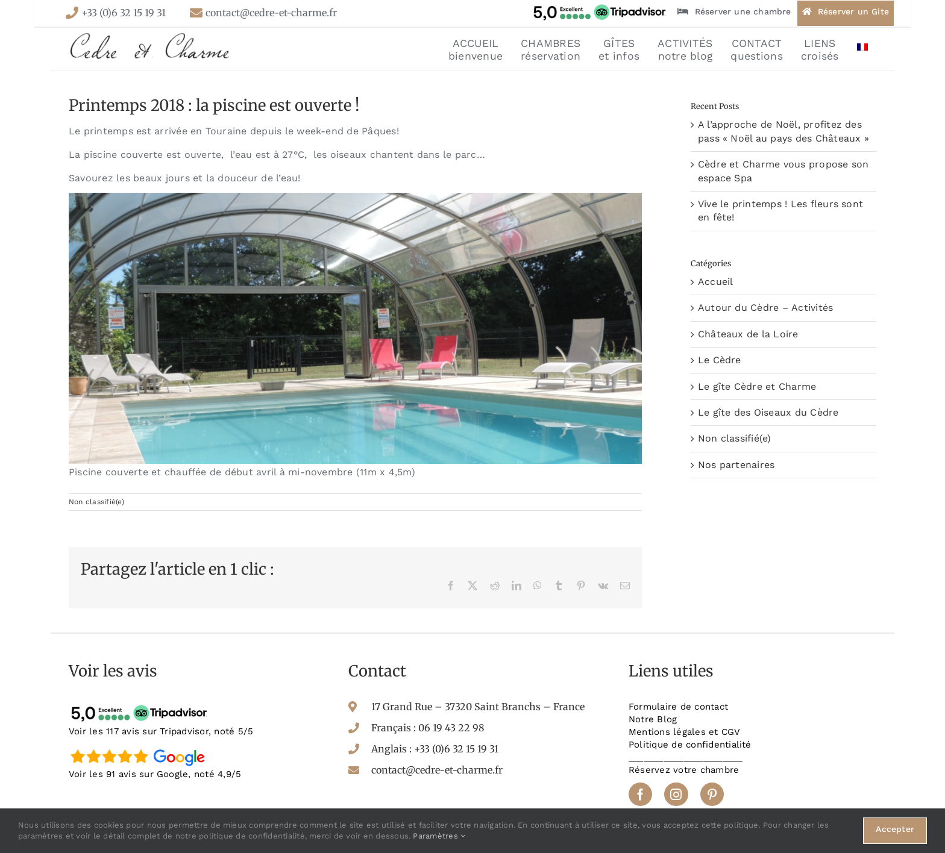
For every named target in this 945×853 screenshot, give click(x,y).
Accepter (895, 829)
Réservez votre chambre (684, 769)
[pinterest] (712, 794)
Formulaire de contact (678, 706)
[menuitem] (862, 48)
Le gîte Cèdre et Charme (757, 386)
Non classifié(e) (96, 502)
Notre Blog (653, 719)
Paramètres (439, 835)
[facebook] (640, 794)
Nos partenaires (736, 464)
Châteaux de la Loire (748, 334)
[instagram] (676, 794)
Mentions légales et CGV (685, 731)
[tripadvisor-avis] (141, 705)
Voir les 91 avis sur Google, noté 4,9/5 (155, 774)
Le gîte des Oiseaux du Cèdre (768, 412)
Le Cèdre (719, 360)
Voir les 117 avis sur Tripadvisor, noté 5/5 (161, 731)
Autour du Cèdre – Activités (765, 307)
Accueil (715, 281)
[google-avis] (141, 748)
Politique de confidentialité (690, 744)
